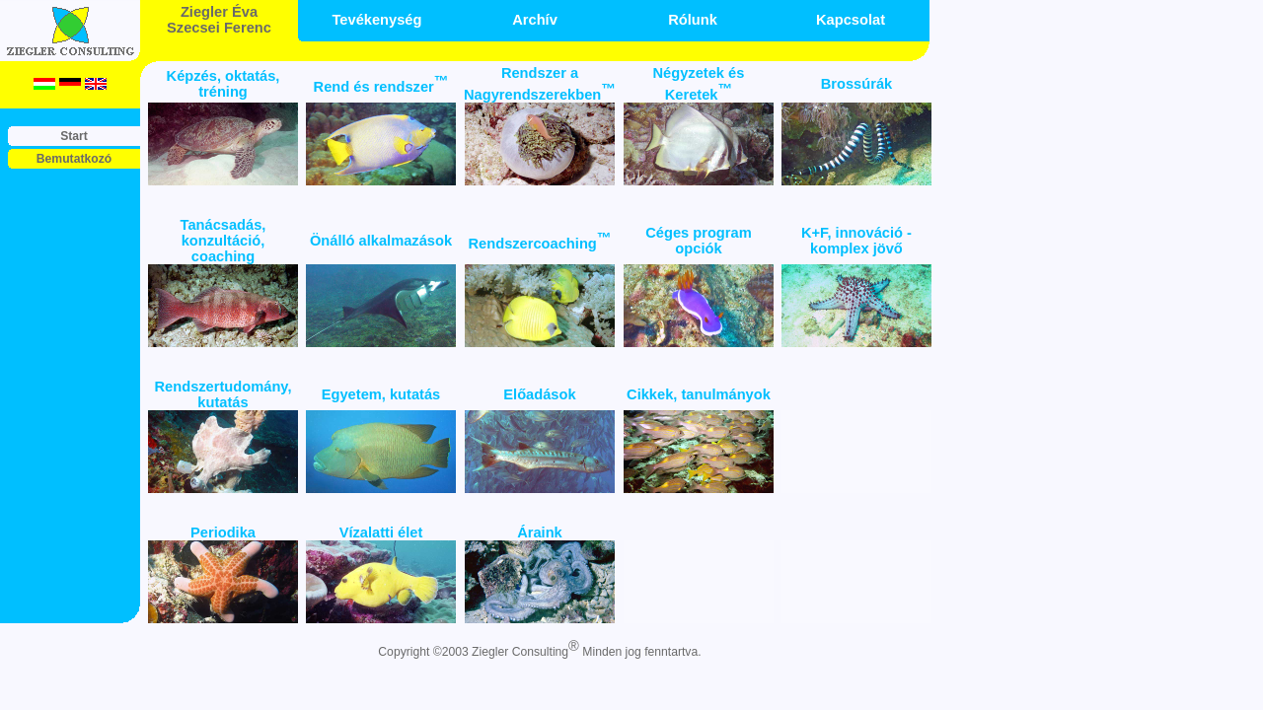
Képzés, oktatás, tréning (223, 84)
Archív (534, 20)
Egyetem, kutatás (381, 394)
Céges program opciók (698, 240)
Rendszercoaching (539, 243)
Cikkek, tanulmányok (699, 394)
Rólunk (692, 20)
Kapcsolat (850, 20)
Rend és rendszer (381, 87)
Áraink (539, 532)
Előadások (539, 394)
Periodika (223, 532)
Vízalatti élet (381, 532)
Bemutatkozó (74, 159)
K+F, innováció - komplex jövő (856, 240)
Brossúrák (857, 84)
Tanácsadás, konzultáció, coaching (223, 240)
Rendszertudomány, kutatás (223, 394)
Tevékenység (377, 20)
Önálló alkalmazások (381, 240)
